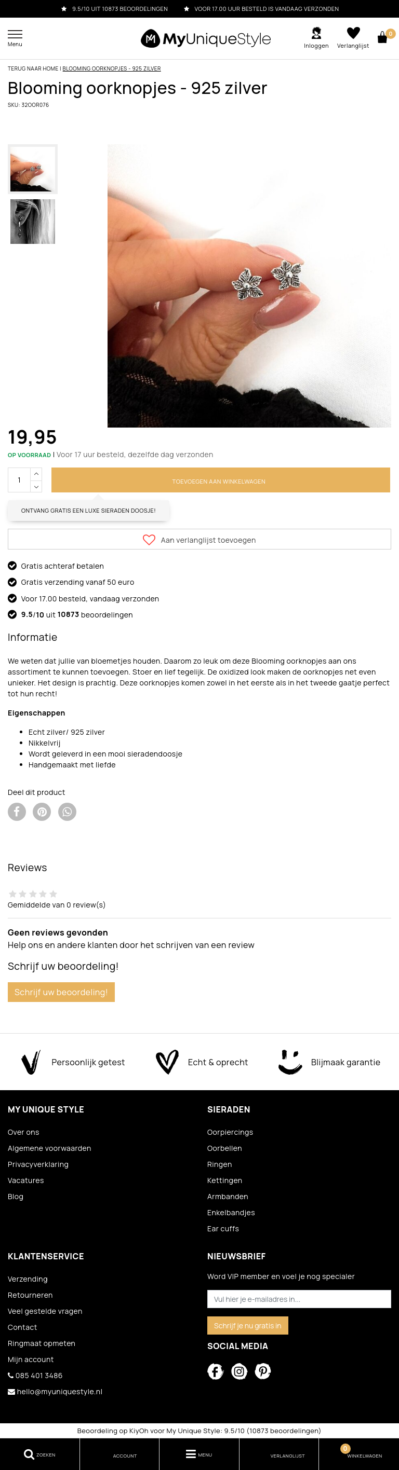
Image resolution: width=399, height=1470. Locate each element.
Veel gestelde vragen (45, 1311)
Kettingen (225, 1180)
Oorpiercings (230, 1132)
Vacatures (26, 1180)
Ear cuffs (223, 1228)
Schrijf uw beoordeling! (61, 992)
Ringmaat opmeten (41, 1343)
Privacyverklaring (38, 1164)
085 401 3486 (35, 1375)
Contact (22, 1327)
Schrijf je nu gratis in (248, 1325)
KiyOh (139, 1430)
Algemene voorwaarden (49, 1148)
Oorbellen (224, 1148)
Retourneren (30, 1295)
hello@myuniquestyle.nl (55, 1391)
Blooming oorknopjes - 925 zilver (112, 68)
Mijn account (31, 1359)
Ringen (219, 1164)
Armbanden (227, 1196)
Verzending (28, 1279)
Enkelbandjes (231, 1212)
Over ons (23, 1132)
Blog (15, 1196)
